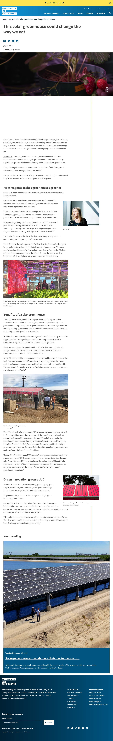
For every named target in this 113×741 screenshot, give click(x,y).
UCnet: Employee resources (98, 705)
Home (4, 19)
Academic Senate (95, 699)
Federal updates (88, 9)
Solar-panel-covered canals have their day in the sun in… (42, 658)
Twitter (72, 728)
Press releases (72, 705)
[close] (110, 3)
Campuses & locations (51, 13)
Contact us (71, 708)
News (109, 9)
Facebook (68, 728)
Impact (80, 13)
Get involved (101, 13)
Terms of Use (16, 729)
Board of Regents (95, 702)
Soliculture (7, 157)
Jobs (105, 9)
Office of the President (97, 696)
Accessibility (6, 729)
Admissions (98, 9)
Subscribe (48, 722)
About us (89, 13)
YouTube (83, 728)
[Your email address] (21, 722)
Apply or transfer (95, 692)
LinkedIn (87, 728)
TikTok (79, 728)
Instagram (76, 728)
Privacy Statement (27, 729)
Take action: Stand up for (54, 3)
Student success (68, 13)
